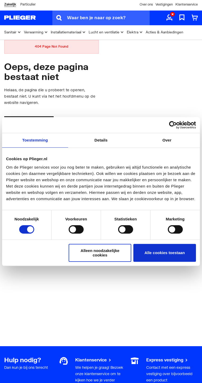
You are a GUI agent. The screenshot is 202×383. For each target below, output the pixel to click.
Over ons (146, 4)
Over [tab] (166, 140)
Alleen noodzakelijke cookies (99, 252)
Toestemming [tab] (35, 140)
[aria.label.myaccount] (169, 18)
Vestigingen (164, 4)
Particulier (28, 4)
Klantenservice (186, 4)
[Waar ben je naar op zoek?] (108, 18)
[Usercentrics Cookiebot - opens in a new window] (173, 125)
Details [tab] (101, 140)
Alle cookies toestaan (164, 252)
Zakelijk (10, 4)
